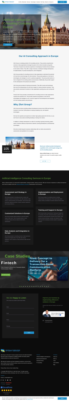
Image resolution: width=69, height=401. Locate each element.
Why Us (55, 358)
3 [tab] (23, 286)
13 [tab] (42, 286)
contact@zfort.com (49, 322)
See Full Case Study (6, 274)
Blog (54, 364)
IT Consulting (39, 362)
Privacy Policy (30, 399)
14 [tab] (44, 286)
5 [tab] (27, 286)
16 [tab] (48, 286)
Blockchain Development (42, 358)
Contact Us (7, 44)
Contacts (2, 375)
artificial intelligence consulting (23, 184)
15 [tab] (46, 286)
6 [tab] (29, 286)
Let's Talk (62, 2)
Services (38, 354)
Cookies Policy (15, 368)
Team (54, 360)
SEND (29, 332)
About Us (55, 356)
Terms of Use (9, 368)
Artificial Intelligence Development (43, 356)
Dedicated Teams (40, 360)
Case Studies (56, 362)
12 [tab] (40, 286)
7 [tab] (31, 286)
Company (55, 354)
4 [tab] (25, 286)
